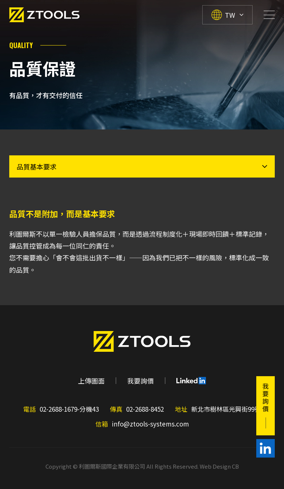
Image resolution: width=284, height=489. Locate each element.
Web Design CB (219, 466)
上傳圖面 (91, 380)
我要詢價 (140, 380)
